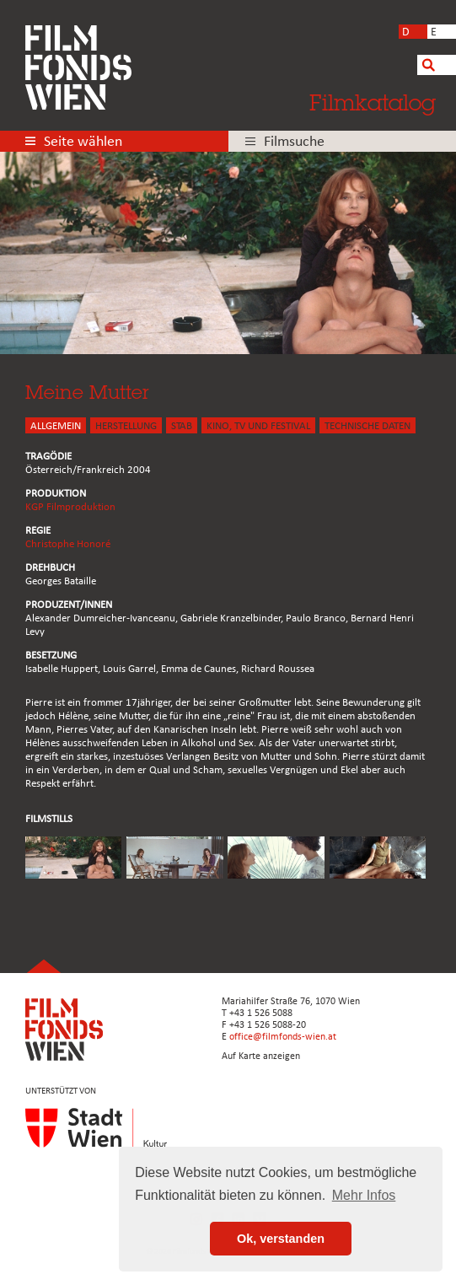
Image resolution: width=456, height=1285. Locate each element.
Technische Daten (367, 426)
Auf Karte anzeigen (261, 1056)
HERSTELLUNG (126, 426)
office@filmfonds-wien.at (282, 1037)
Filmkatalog (372, 102)
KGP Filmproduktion (70, 507)
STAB (181, 426)
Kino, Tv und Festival (258, 426)
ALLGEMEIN (55, 426)
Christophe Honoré (67, 544)
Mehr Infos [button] (364, 1195)
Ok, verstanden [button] (281, 1238)
